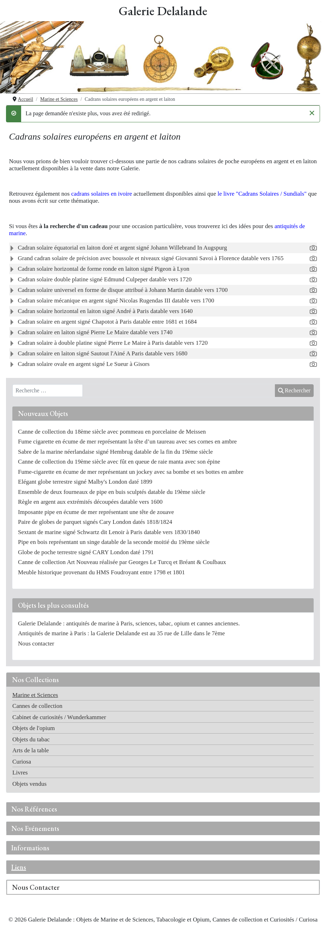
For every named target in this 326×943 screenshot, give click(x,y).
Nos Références (34, 809)
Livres (20, 772)
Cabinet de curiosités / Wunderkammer (59, 717)
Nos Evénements (35, 828)
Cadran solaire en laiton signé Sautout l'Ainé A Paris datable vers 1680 (102, 353)
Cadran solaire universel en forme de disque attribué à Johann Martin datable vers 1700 (123, 290)
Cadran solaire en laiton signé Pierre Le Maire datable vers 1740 (95, 332)
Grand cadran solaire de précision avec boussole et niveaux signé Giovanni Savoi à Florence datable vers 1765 (151, 258)
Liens (18, 867)
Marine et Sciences (35, 695)
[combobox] (47, 390)
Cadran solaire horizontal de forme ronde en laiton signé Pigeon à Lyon (104, 268)
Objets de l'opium (33, 728)
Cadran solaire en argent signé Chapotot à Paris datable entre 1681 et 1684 (107, 321)
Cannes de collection (37, 706)
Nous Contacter (36, 887)
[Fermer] (312, 112)
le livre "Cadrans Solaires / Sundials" (262, 193)
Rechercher (294, 390)
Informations (30, 847)
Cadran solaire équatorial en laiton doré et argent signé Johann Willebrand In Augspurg (122, 247)
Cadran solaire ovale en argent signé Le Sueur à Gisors (84, 364)
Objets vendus (29, 783)
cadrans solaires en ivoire (101, 193)
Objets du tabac (31, 739)
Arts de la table (30, 750)
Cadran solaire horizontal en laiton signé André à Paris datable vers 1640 (105, 311)
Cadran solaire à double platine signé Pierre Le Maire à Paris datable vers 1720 (113, 342)
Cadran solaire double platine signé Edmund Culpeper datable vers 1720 (105, 279)
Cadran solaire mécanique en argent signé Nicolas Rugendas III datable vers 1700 (116, 300)
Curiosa (21, 761)
